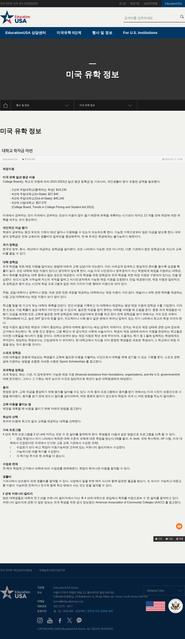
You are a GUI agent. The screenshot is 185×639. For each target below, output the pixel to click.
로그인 (122, 3)
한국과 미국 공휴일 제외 (100, 611)
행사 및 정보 (102, 33)
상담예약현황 (150, 3)
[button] (158, 539)
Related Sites (164, 590)
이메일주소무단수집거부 (52, 570)
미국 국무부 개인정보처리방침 (16, 570)
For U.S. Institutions (140, 33)
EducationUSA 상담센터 (25, 33)
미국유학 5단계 (69, 33)
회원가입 (134, 3)
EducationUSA (173, 3)
